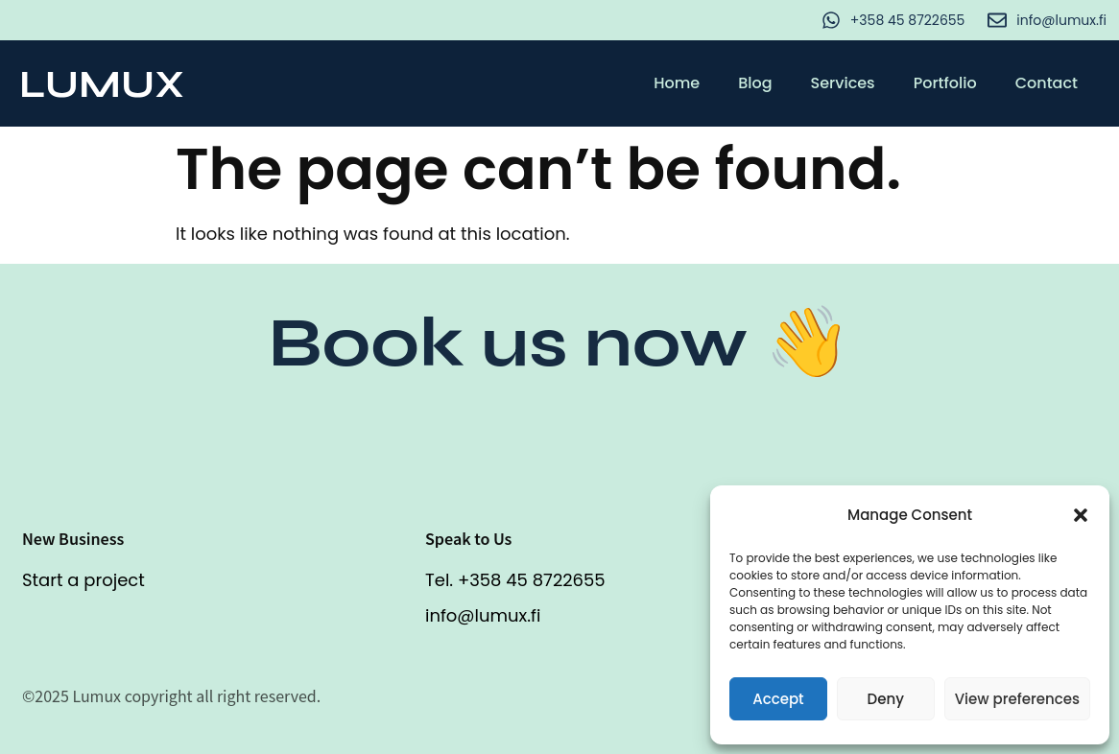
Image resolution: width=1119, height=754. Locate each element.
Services (843, 83)
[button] (1080, 515)
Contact (1046, 83)
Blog (755, 83)
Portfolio (945, 83)
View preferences (1017, 699)
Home (677, 83)
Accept (777, 699)
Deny (886, 699)
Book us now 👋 (559, 343)
